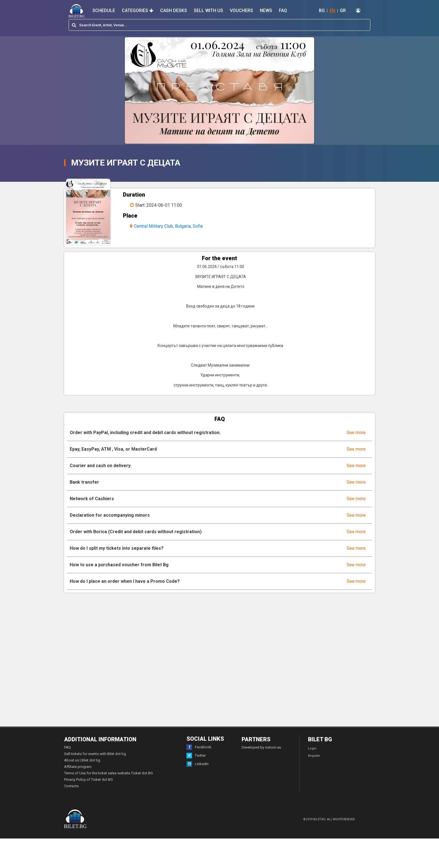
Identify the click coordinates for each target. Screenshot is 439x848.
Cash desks (173, 10)
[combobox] (219, 25)
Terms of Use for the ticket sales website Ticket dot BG (108, 782)
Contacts (71, 795)
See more (356, 441)
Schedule (103, 10)
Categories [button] (137, 10)
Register (314, 765)
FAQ (283, 10)
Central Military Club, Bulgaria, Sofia (174, 226)
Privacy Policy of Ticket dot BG (88, 789)
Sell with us (208, 10)
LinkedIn (197, 773)
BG (322, 10)
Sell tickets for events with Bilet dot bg (95, 763)
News (266, 10)
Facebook (198, 757)
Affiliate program (78, 776)
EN (332, 10)
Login (312, 758)
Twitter (196, 765)
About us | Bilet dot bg (82, 770)
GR (343, 10)
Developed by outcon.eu (261, 757)
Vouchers (241, 10)
